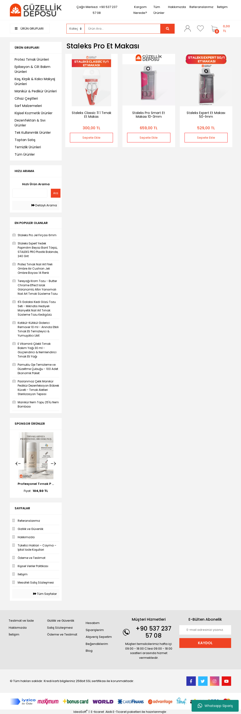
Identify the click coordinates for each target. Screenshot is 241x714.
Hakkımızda (177, 7)
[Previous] (18, 464)
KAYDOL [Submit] (205, 642)
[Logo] (36, 10)
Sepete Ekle (91, 137)
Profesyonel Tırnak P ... (36, 484)
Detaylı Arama (44, 205)
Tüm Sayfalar (45, 594)
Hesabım (93, 623)
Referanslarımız (201, 7)
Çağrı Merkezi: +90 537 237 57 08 (96, 10)
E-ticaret (97, 712)
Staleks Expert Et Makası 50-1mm (206, 114)
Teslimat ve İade (21, 620)
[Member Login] (187, 28)
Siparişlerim (95, 630)
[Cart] (220, 29)
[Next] (53, 464)
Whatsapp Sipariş (215, 705)
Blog (89, 650)
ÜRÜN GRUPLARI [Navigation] (29, 28)
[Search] (123, 28)
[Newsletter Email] (205, 630)
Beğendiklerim (97, 644)
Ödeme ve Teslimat (62, 634)
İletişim (222, 7)
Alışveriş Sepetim (99, 637)
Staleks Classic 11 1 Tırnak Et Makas (91, 114)
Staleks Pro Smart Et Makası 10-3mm (148, 114)
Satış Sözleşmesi (60, 627)
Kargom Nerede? (140, 10)
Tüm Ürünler (159, 10)
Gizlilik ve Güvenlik (60, 620)
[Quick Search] (29, 193)
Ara (55, 193)
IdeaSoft (80, 712)
